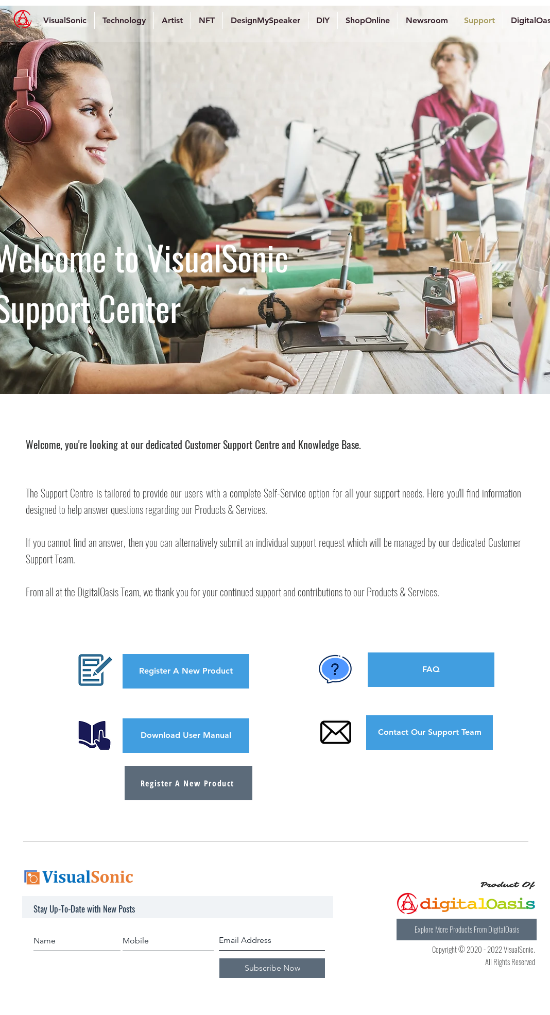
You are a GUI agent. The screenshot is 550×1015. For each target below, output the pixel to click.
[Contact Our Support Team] (429, 732)
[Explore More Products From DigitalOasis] (467, 929)
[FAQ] (431, 669)
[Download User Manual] (186, 735)
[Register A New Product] (188, 783)
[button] (186, 671)
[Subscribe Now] (272, 968)
